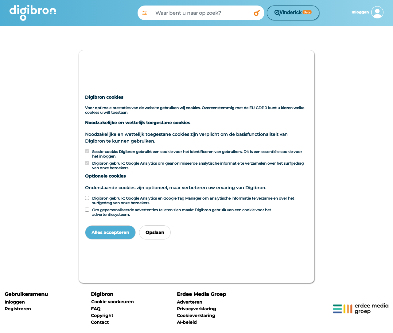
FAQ (95, 309)
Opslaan (155, 232)
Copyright (102, 315)
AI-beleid (187, 322)
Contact (100, 322)
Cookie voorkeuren (112, 301)
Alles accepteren (110, 232)
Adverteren (189, 302)
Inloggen (15, 302)
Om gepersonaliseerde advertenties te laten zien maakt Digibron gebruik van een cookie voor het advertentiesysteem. (181, 212)
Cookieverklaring (196, 315)
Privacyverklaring (196, 309)
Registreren (18, 309)
